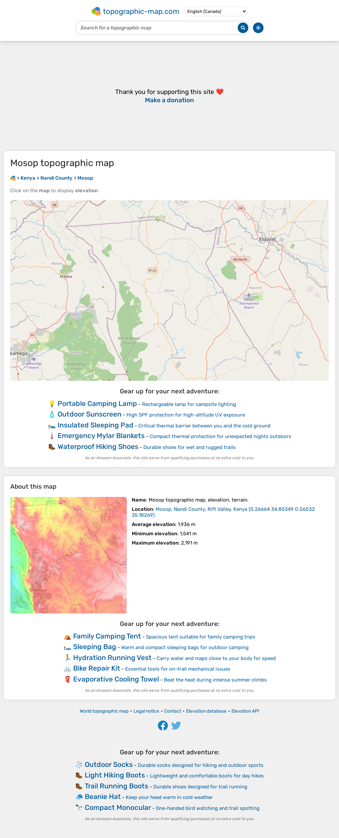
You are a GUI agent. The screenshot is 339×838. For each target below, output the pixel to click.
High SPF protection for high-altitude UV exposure (185, 415)
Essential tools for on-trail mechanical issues (177, 669)
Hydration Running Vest (112, 657)
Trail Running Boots (116, 786)
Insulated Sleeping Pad (95, 425)
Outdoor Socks (109, 764)
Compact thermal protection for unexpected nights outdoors (220, 436)
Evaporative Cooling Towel (116, 679)
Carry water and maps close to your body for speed (216, 658)
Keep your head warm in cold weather (169, 797)
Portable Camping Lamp (97, 403)
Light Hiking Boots (115, 775)
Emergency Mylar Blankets (101, 435)
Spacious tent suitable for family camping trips (200, 637)
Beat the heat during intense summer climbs (215, 680)
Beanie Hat (103, 796)
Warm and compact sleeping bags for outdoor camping (185, 647)
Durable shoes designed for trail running (200, 787)
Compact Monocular (118, 807)
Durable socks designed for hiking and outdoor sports (201, 765)
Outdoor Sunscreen (89, 414)
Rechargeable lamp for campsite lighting (189, 404)
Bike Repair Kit (96, 668)
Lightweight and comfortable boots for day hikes (207, 776)
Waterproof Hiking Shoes (98, 446)
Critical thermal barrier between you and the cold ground (204, 426)
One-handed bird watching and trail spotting (208, 808)
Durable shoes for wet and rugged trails (189, 447)
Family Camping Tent (107, 636)
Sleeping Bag (94, 646)
